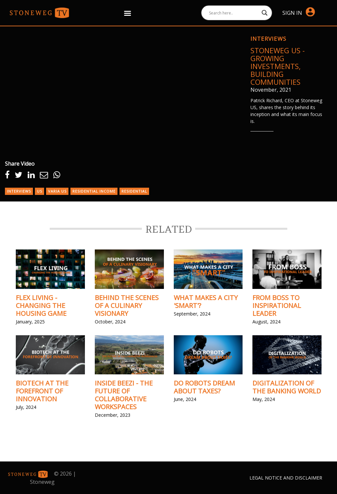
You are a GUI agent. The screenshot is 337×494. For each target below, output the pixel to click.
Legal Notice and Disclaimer (285, 478)
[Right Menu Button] (128, 13)
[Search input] (234, 12)
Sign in (298, 12)
